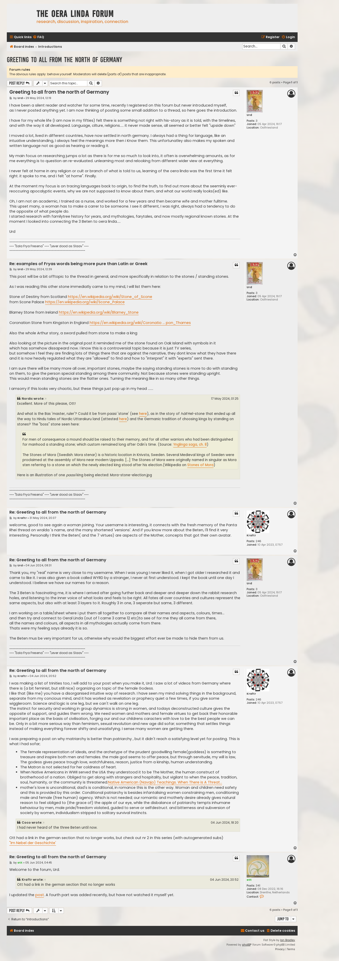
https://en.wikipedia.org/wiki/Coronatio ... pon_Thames (140, 322)
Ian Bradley (287, 940)
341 (258, 885)
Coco (26, 822)
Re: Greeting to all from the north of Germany (57, 512)
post (39, 894)
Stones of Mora (200, 465)
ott (249, 880)
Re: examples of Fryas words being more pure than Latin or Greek (78, 264)
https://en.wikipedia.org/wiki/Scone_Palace (85, 302)
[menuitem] (38, 37)
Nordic (27, 398)
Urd (249, 115)
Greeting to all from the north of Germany (64, 60)
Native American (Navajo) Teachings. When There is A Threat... (165, 782)
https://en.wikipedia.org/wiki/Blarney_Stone (99, 312)
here (143, 413)
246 (258, 541)
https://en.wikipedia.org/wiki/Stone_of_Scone (110, 296)
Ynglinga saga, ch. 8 (190, 444)
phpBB (246, 945)
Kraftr (251, 535)
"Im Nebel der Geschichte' (32, 842)
